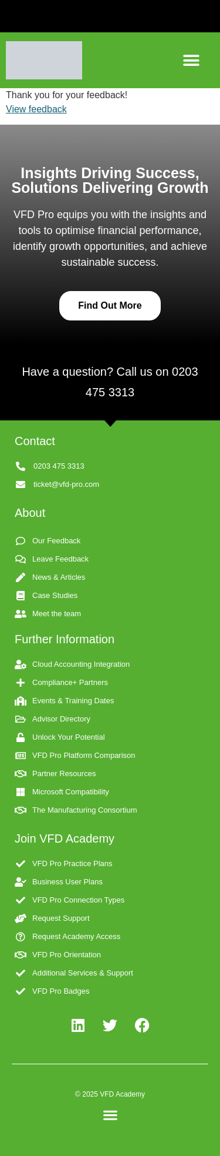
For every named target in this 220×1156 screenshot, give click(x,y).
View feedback (36, 109)
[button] (192, 60)
